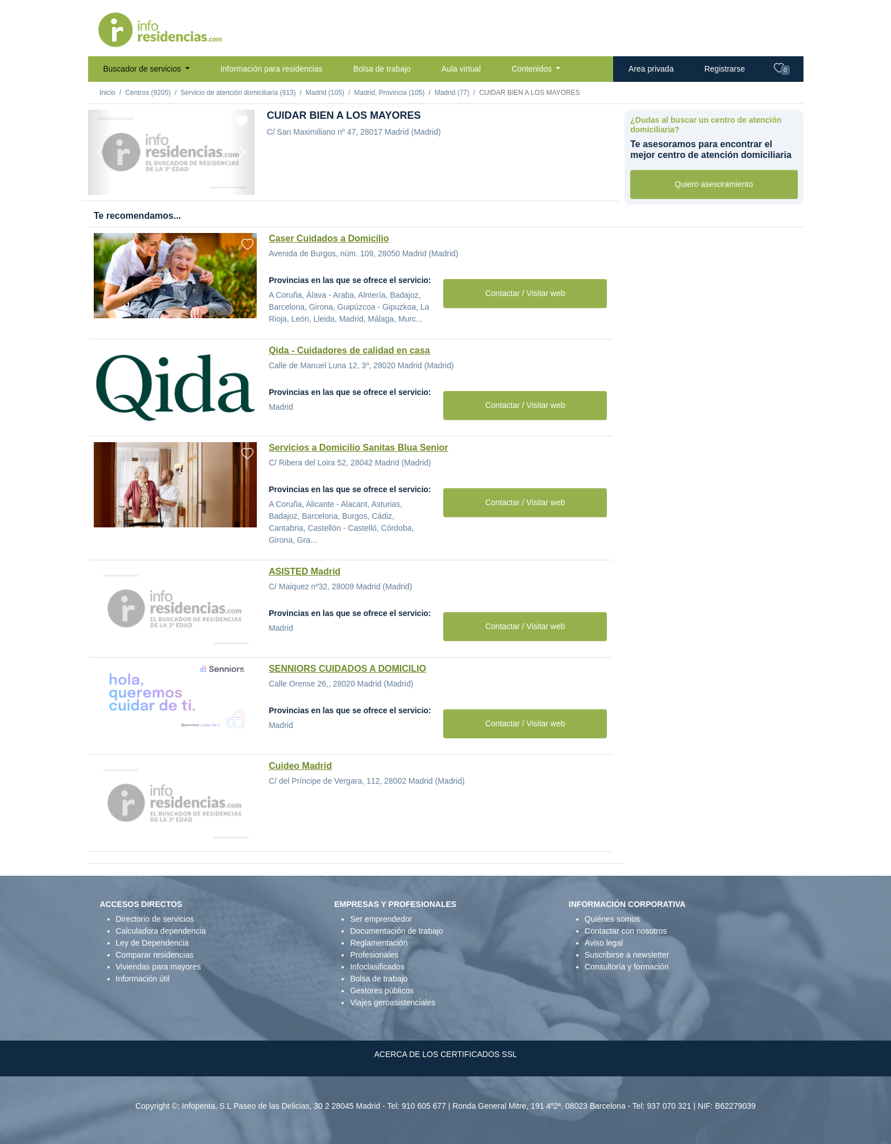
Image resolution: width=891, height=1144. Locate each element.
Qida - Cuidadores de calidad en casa (349, 350)
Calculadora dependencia (161, 930)
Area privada (650, 68)
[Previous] (100, 152)
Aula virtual (461, 68)
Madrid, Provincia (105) (389, 93)
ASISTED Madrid (304, 571)
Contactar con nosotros (626, 930)
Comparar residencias (155, 954)
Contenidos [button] (532, 68)
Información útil (143, 978)
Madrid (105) (325, 93)
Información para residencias (271, 68)
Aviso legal (604, 942)
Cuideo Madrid (300, 766)
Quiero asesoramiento (714, 184)
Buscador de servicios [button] (143, 68)
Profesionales (374, 954)
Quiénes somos (612, 918)
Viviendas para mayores (158, 966)
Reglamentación (378, 942)
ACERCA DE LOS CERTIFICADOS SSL (445, 1054)
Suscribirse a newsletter (627, 954)
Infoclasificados (377, 966)
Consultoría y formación (627, 966)
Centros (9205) (147, 93)
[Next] (242, 152)
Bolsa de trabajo (382, 68)
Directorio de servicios (155, 918)
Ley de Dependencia (152, 942)
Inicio (107, 93)
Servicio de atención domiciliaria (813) (238, 93)
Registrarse (724, 68)
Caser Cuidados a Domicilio (329, 238)
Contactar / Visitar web (525, 293)
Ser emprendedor (381, 918)
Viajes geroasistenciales (392, 1002)
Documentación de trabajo (396, 930)
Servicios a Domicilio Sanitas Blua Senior (358, 447)
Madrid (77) (452, 93)
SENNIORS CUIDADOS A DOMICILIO (347, 668)
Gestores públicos (382, 990)
